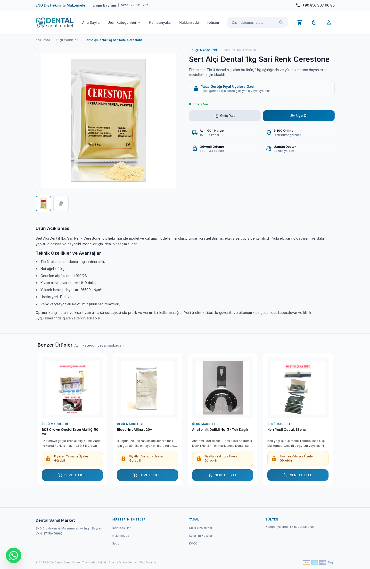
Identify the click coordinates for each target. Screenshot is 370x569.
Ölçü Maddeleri (67, 40)
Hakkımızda (189, 22)
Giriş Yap (225, 116)
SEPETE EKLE (72, 475)
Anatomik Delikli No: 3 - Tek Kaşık (220, 429)
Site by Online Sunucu (124, 562)
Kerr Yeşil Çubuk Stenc (286, 429)
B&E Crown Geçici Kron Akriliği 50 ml (70, 431)
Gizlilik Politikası (200, 528)
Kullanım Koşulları (201, 535)
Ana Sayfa (91, 22)
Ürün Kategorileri (124, 22)
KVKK (193, 543)
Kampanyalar (160, 22)
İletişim (213, 22)
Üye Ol (298, 116)
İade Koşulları (121, 528)
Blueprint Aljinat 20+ (134, 429)
